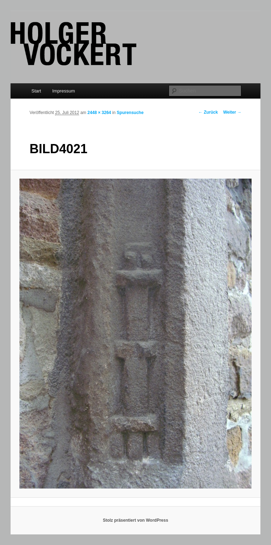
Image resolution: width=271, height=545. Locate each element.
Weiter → (232, 112)
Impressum (63, 91)
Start (36, 91)
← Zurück (208, 112)
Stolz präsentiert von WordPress (135, 520)
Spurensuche (130, 112)
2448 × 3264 (99, 112)
